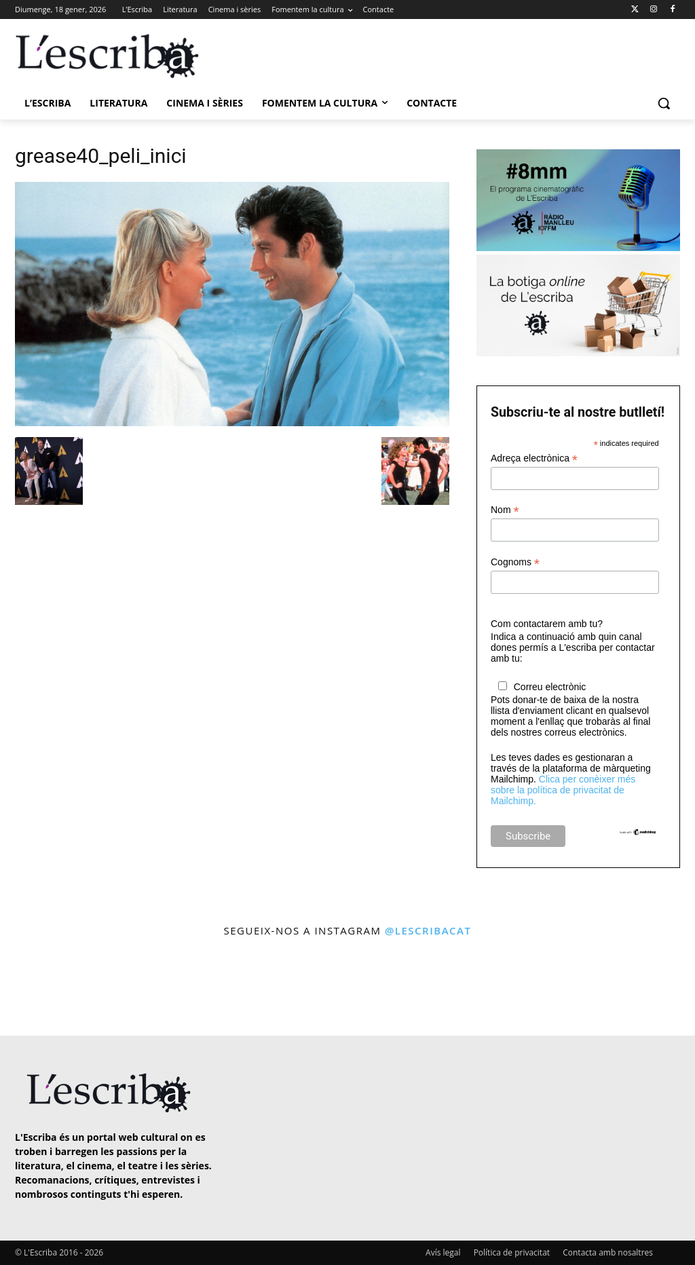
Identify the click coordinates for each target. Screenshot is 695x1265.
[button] (663, 103)
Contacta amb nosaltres (608, 1252)
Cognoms (515, 562)
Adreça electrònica (534, 458)
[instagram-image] (40, 987)
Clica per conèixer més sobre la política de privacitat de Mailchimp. (563, 790)
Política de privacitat (512, 1252)
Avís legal (443, 1252)
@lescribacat (428, 930)
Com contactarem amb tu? (547, 623)
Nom (505, 510)
